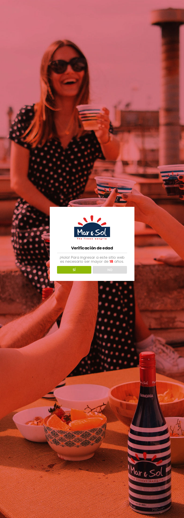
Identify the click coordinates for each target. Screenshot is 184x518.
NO (109, 270)
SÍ (74, 270)
